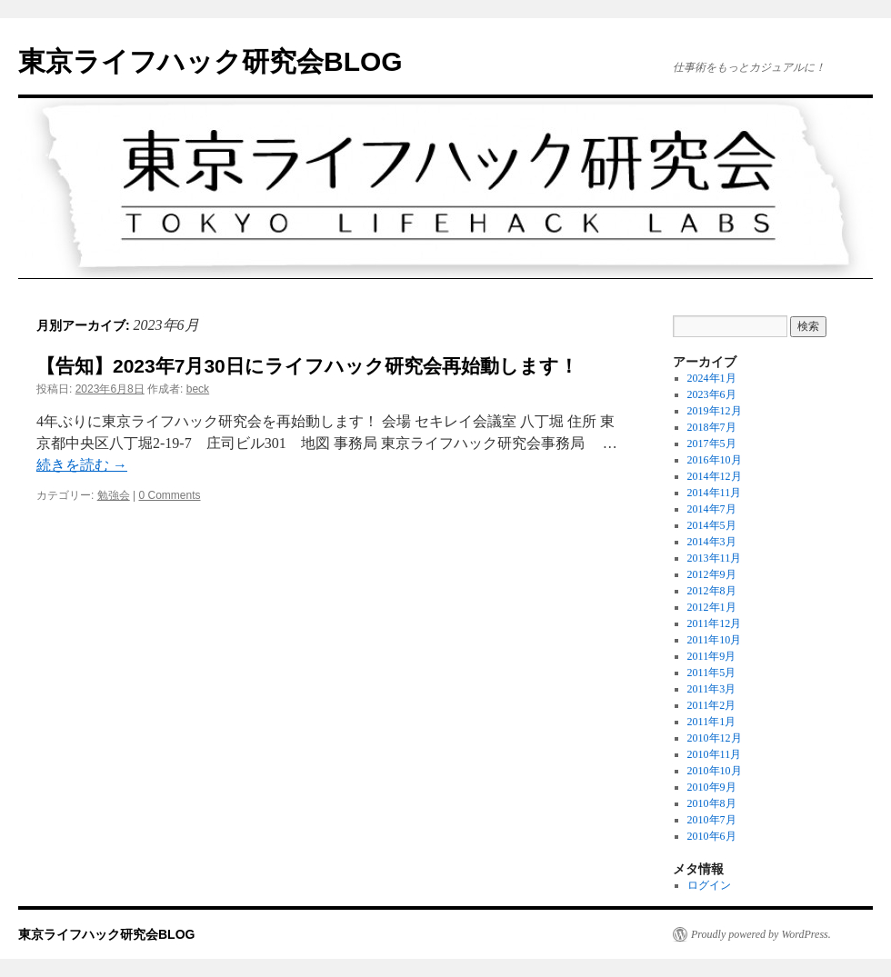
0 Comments (170, 495)
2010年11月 (714, 754)
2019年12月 (714, 410)
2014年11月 (714, 492)
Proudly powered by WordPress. (761, 934)
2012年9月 (711, 574)
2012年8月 (711, 590)
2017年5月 (711, 443)
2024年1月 (711, 378)
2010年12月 (714, 738)
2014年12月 (714, 476)
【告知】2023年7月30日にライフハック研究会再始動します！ (307, 365)
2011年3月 (711, 689)
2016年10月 (714, 460)
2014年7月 (711, 509)
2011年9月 (711, 656)
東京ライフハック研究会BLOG (210, 61)
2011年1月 (711, 721)
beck (197, 389)
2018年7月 (711, 427)
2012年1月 (711, 607)
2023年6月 (711, 394)
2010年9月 (711, 787)
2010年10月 (714, 770)
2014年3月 (711, 541)
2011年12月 (714, 623)
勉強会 (113, 495)
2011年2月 (711, 705)
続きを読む (81, 465)
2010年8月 (711, 803)
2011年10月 (714, 639)
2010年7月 (711, 819)
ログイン (709, 885)
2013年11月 (714, 558)
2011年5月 (711, 672)
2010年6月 (711, 836)
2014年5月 (711, 525)
